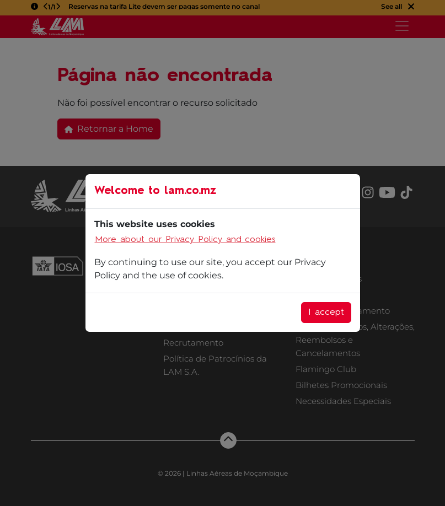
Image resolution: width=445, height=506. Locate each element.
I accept (326, 312)
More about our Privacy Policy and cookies (185, 239)
